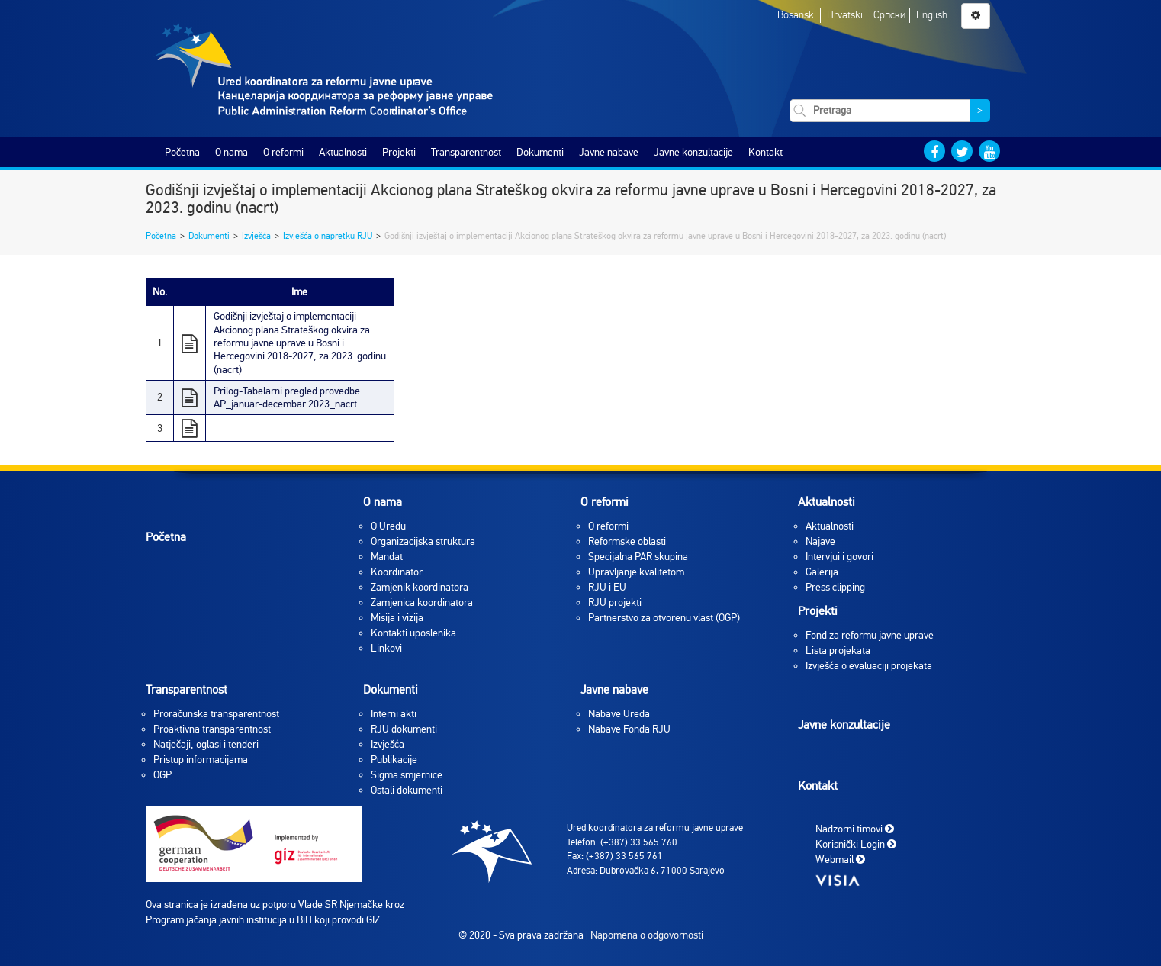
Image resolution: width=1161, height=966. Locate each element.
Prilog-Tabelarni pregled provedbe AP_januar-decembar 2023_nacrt (287, 398)
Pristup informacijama (200, 759)
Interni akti (393, 713)
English (931, 14)
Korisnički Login (855, 844)
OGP (162, 774)
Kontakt (765, 152)
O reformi (283, 152)
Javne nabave (608, 152)
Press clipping (835, 587)
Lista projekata (838, 650)
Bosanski (796, 14)
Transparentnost (466, 152)
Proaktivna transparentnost (212, 729)
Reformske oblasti (627, 541)
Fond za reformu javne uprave (870, 635)
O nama (231, 152)
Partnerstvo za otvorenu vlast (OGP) (664, 617)
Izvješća (256, 235)
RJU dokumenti (404, 729)
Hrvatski (845, 14)
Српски (889, 14)
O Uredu (388, 526)
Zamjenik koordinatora (419, 587)
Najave (820, 541)
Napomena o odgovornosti (646, 935)
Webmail (840, 859)
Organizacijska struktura (423, 541)
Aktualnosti (343, 152)
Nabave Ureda (619, 713)
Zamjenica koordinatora (422, 602)
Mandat (387, 556)
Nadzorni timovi (854, 829)
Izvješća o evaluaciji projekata (869, 665)
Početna (182, 152)
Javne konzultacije (693, 152)
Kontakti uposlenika (413, 632)
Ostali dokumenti (406, 790)
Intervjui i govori (839, 556)
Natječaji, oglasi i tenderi (206, 744)
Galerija (822, 571)
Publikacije (394, 759)
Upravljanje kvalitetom (636, 571)
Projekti (399, 152)
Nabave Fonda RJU (629, 729)
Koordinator (397, 571)
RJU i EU (607, 587)
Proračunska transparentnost (216, 713)
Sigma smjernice (406, 774)
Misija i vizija (397, 617)
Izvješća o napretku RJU (327, 235)
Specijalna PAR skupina (638, 556)
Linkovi (386, 648)
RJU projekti (615, 602)
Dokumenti (540, 152)
